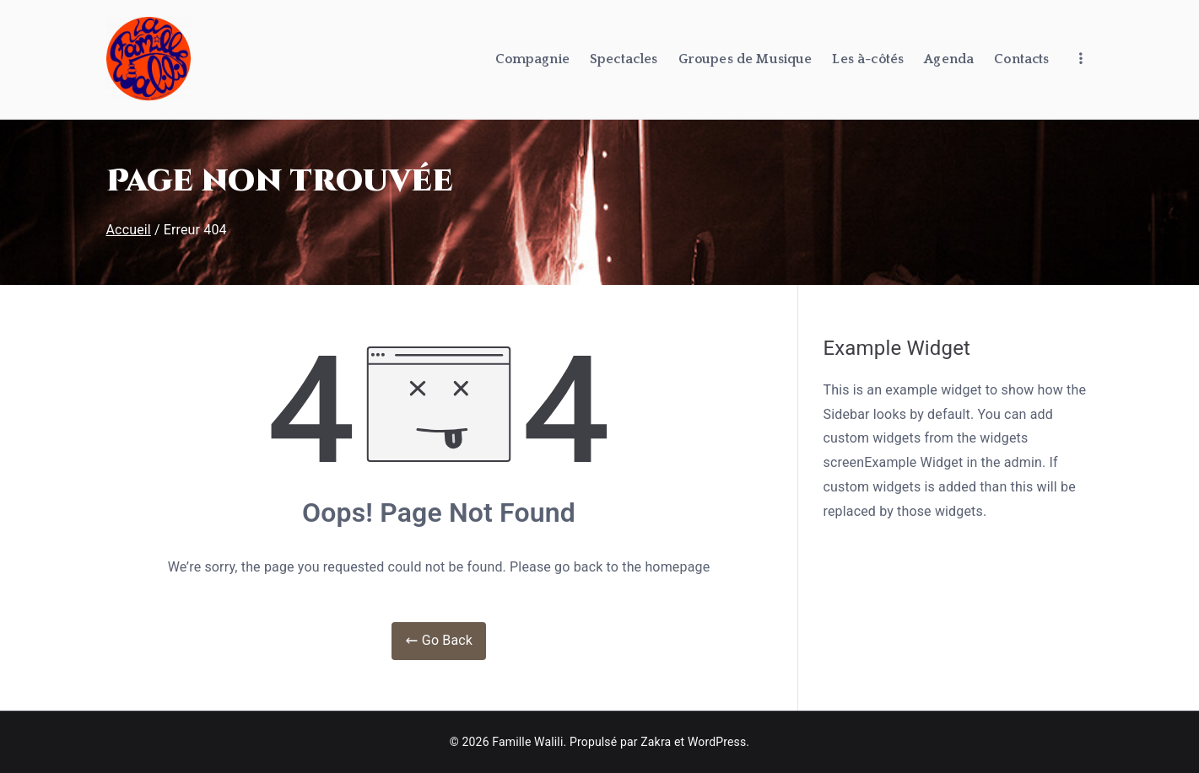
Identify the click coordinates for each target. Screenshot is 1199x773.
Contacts (1021, 59)
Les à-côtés (868, 59)
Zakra (655, 742)
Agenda (949, 59)
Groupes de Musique (745, 59)
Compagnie (532, 59)
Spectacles (624, 59)
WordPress (717, 742)
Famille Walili (527, 742)
